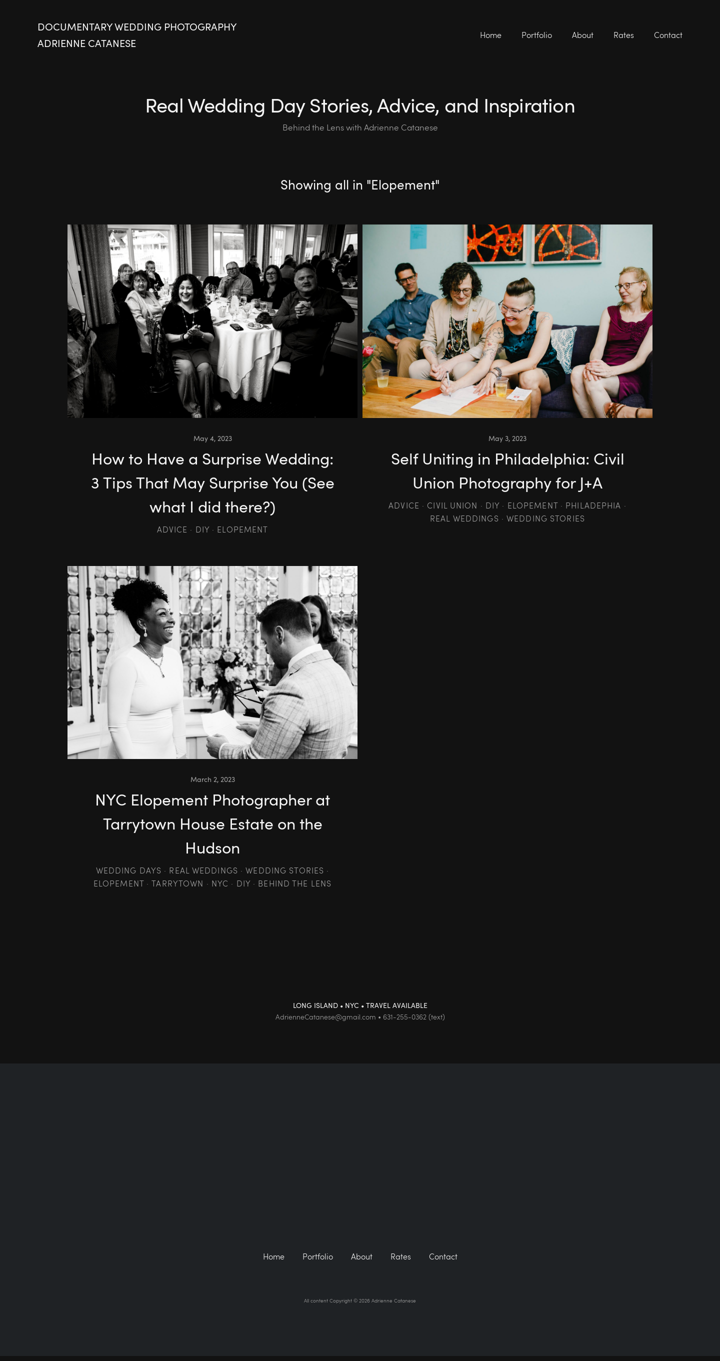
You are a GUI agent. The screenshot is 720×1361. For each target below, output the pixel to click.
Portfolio (537, 35)
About (583, 35)
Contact (668, 35)
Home (491, 35)
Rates (624, 35)
